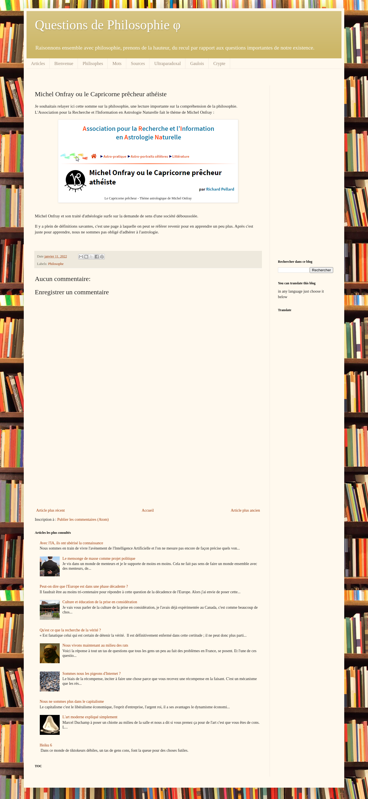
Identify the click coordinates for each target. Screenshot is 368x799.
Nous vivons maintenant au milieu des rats (95, 645)
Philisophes (93, 63)
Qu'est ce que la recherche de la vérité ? (70, 630)
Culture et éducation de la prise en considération (99, 602)
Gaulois (197, 63)
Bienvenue (63, 63)
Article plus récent (50, 510)
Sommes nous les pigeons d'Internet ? (91, 674)
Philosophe (56, 264)
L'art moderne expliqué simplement (89, 717)
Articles (38, 63)
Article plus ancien (245, 510)
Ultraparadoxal (167, 63)
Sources (138, 63)
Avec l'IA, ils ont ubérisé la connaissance (71, 543)
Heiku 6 (46, 745)
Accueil (148, 510)
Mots (117, 63)
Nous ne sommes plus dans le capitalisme (72, 701)
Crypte (219, 63)
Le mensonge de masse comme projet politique (98, 558)
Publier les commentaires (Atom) (83, 519)
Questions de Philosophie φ (108, 24)
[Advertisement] (148, 461)
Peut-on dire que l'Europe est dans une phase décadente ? (84, 586)
